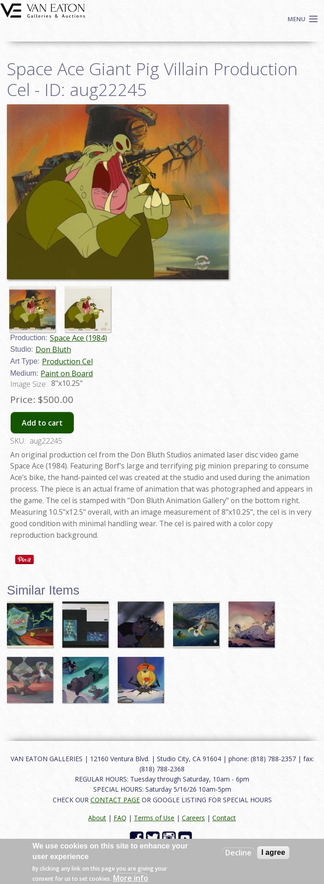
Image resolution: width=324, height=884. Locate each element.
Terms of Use (154, 817)
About (97, 817)
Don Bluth (53, 349)
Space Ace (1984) (78, 338)
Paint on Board (67, 373)
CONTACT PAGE (115, 799)
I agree (273, 852)
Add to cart (42, 423)
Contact (224, 817)
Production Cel (67, 361)
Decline (238, 853)
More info (130, 878)
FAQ (120, 817)
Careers (193, 817)
